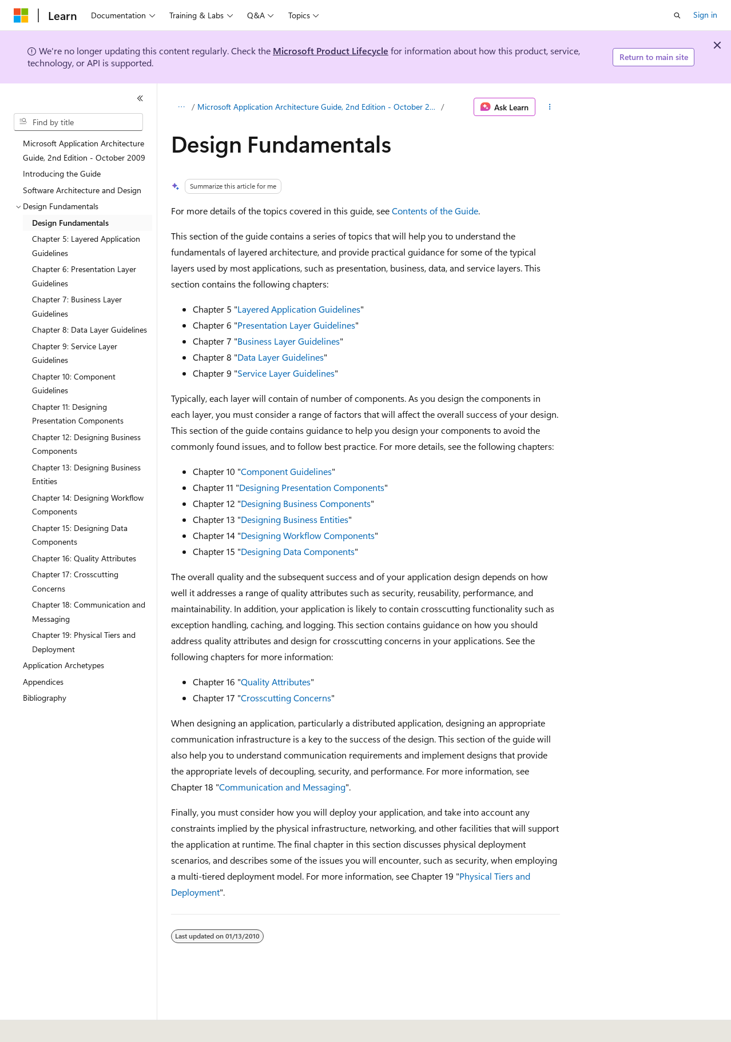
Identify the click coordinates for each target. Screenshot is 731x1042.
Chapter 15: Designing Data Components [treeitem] (80, 535)
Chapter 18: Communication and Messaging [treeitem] (88, 611)
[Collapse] (140, 98)
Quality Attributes (276, 682)
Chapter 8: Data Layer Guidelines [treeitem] (89, 329)
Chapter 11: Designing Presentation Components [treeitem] (78, 413)
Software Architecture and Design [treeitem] (82, 190)
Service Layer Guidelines (286, 373)
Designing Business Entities (294, 519)
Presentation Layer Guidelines (296, 325)
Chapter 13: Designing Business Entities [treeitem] (86, 474)
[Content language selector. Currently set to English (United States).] (66, 1025)
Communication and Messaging (282, 787)
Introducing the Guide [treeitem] (62, 173)
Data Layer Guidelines (280, 357)
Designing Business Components (306, 503)
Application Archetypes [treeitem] (63, 665)
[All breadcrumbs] (181, 107)
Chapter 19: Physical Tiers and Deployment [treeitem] (84, 641)
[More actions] (550, 107)
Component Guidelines (286, 471)
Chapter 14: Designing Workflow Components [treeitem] (88, 504)
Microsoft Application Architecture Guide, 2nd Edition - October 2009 (318, 106)
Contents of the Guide (435, 211)
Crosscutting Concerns (286, 698)
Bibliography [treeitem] (44, 697)
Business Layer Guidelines (288, 341)
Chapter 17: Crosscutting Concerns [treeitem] (75, 581)
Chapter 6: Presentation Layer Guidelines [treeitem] (84, 276)
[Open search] (677, 15)
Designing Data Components (298, 551)
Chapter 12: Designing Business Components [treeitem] (86, 444)
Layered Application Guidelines (298, 309)
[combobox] (78, 122)
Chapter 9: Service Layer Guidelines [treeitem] (74, 353)
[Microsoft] (21, 15)
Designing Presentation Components (311, 487)
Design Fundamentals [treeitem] (70, 222)
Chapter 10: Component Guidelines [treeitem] (74, 383)
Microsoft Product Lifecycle (330, 51)
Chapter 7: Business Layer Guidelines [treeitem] (77, 306)
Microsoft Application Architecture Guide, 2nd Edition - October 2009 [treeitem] (84, 150)
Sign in (705, 14)
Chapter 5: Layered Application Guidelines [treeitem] (86, 245)
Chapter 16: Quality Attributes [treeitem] (84, 558)
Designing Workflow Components (308, 535)
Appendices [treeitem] (43, 681)
